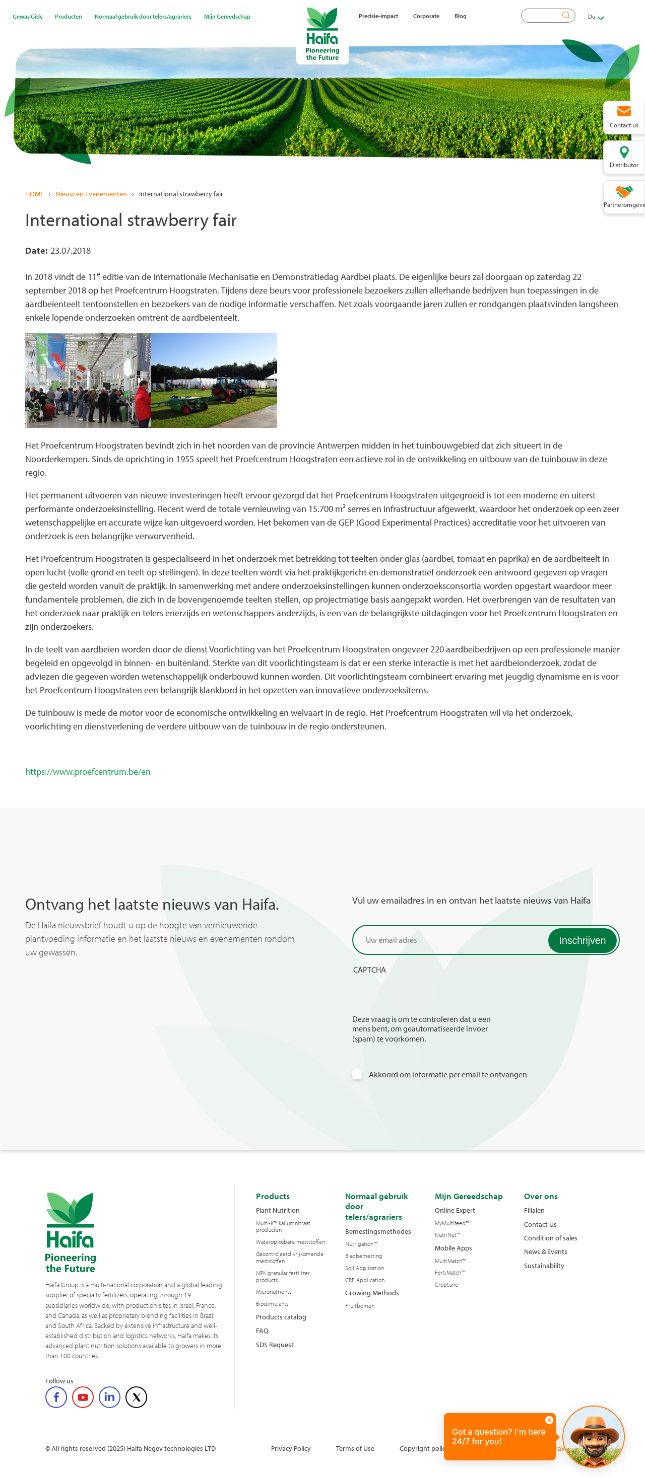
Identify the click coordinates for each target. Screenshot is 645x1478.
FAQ (262, 1330)
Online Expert (455, 1210)
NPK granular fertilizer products (283, 1277)
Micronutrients (273, 1291)
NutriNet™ (447, 1234)
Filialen (534, 1210)
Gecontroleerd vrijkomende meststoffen (290, 1257)
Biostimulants (272, 1303)
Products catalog (281, 1316)
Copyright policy (424, 1448)
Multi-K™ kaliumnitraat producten (283, 1227)
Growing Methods (372, 1292)
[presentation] (428, 994)
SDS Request (275, 1344)
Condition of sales (550, 1237)
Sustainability (544, 1265)
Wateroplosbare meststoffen (290, 1241)
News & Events (545, 1251)
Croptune (446, 1284)
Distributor (624, 165)
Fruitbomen (359, 1305)
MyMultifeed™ (452, 1223)
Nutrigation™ (361, 1243)
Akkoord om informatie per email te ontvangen (448, 1074)
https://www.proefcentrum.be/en (88, 771)
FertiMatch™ (450, 1272)
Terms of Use (355, 1448)
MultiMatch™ (450, 1261)
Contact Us (540, 1224)
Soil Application (364, 1268)
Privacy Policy (291, 1448)
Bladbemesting (363, 1256)
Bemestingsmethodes (378, 1231)
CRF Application (364, 1280)
